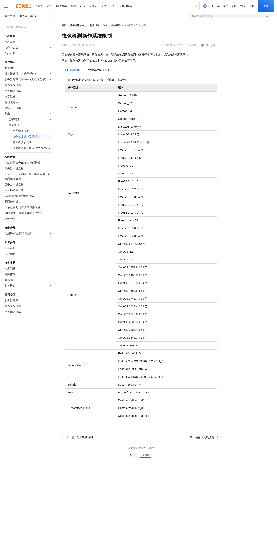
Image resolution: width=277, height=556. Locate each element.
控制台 (242, 6)
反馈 (145, 455)
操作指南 (94, 25)
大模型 (39, 6)
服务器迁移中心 (28, 16)
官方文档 (10, 16)
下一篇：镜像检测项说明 (202, 437)
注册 (252, 6)
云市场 (93, 6)
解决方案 (61, 6)
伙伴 (103, 6)
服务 (112, 6)
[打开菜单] (6, 6)
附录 (105, 25)
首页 (64, 25)
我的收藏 (210, 45)
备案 (233, 6)
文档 (225, 6)
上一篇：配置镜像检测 (77, 437)
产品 (49, 6)
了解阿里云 (125, 6)
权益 (73, 6)
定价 (82, 6)
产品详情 (191, 45)
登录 (266, 6)
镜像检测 (116, 25)
